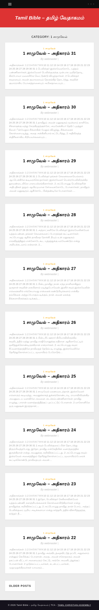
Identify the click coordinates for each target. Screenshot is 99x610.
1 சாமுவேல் (49, 48)
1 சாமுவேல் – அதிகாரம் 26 (49, 322)
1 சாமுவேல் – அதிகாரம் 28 (49, 214)
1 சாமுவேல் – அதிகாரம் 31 (49, 53)
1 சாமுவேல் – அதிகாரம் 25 (49, 376)
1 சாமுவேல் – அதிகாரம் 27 (49, 268)
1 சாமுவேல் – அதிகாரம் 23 (49, 484)
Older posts (20, 586)
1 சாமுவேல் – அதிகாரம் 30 (49, 107)
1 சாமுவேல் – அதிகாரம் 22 (49, 537)
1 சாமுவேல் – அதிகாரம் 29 (49, 161)
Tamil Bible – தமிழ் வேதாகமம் (49, 17)
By (49, 59)
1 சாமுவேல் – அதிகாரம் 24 (49, 430)
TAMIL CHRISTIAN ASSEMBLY (74, 605)
